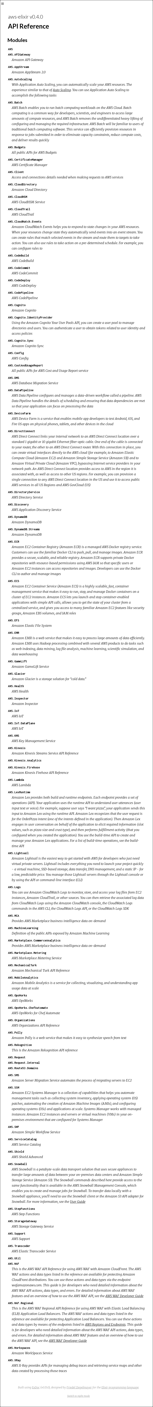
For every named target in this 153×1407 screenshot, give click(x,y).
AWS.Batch (15, 102)
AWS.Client (16, 172)
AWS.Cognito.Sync (20, 340)
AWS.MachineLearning (23, 928)
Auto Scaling (62, 90)
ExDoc (36, 1387)
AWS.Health (16, 686)
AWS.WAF (13, 1263)
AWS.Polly (15, 1032)
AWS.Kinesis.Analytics (24, 760)
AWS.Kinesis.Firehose (24, 767)
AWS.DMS (13, 377)
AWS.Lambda (16, 779)
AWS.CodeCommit (19, 268)
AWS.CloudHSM (17, 196)
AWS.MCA (13, 915)
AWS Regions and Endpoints (105, 1324)
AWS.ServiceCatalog (22, 1139)
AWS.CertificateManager (25, 159)
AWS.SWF (13, 1126)
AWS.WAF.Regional (20, 1303)
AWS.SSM (13, 1087)
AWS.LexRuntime (19, 792)
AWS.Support (17, 1233)
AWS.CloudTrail (19, 209)
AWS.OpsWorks (17, 995)
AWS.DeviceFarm (19, 413)
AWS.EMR (13, 632)
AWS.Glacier (17, 673)
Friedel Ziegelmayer (79, 1387)
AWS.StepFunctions (21, 1208)
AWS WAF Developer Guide (124, 1296)
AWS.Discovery (18, 504)
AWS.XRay (14, 1360)
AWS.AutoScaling (20, 79)
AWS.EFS (13, 620)
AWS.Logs (14, 887)
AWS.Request (17, 1057)
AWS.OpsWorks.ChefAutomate (28, 1007)
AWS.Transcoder (19, 1246)
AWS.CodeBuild (18, 255)
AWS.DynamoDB (17, 516)
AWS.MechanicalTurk (22, 965)
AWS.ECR (13, 541)
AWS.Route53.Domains (23, 1068)
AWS (10, 49)
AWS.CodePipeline (20, 292)
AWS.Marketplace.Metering (27, 952)
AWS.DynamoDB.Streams (24, 529)
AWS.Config (16, 353)
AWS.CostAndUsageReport (25, 365)
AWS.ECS (13, 581)
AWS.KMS (13, 735)
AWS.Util (14, 1258)
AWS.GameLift (17, 661)
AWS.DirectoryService (24, 492)
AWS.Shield (16, 1151)
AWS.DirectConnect (21, 431)
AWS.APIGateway (19, 54)
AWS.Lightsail (18, 853)
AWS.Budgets (17, 147)
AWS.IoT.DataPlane (21, 723)
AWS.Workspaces (19, 1347)
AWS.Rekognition (20, 1045)
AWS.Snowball (17, 1164)
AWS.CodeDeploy (19, 280)
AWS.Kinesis (17, 748)
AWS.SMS (13, 1075)
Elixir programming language (120, 1387)
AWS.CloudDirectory (22, 184)
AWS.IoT (13, 710)
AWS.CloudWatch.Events (24, 221)
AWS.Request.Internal (24, 1062)
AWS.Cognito (17, 305)
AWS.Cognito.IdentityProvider (30, 317)
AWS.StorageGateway (22, 1221)
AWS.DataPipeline (20, 390)
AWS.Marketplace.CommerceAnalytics (34, 940)
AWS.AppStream (18, 67)
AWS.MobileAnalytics (23, 977)
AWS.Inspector (18, 698)
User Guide (77, 1202)
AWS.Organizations (21, 1020)
